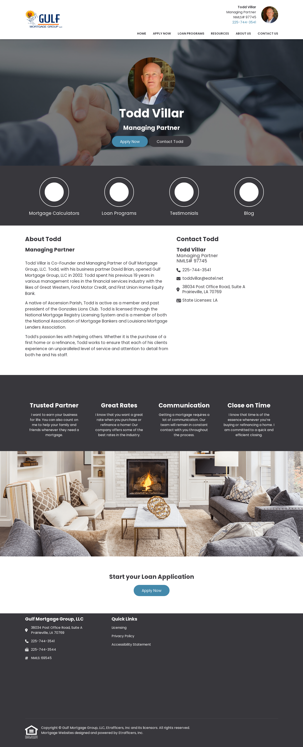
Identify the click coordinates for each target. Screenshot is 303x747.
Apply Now (162, 33)
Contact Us (268, 33)
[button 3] (184, 195)
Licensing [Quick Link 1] (119, 627)
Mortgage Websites (58, 732)
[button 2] (119, 195)
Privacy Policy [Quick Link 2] (123, 636)
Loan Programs (191, 33)
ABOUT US (243, 33)
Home (141, 33)
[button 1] (54, 195)
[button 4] (249, 195)
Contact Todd (170, 141)
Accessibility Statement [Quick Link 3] (131, 644)
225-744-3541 (244, 22)
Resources (220, 33)
